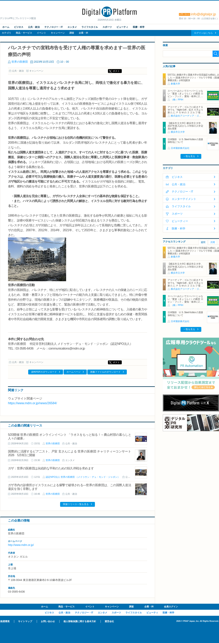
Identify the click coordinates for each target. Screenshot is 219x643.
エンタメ (72, 27)
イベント (41, 33)
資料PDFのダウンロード (44, 372)
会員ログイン (171, 606)
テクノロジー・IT (53, 27)
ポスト (116, 71)
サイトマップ (25, 621)
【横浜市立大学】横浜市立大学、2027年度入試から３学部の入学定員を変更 (185, 126)
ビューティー (180, 221)
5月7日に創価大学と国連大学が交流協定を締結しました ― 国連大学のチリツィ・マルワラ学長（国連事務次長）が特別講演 (193, 77)
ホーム (5, 27)
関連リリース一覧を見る (76, 504)
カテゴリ (6, 33)
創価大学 (175, 83)
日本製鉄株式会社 (180, 148)
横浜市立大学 (178, 132)
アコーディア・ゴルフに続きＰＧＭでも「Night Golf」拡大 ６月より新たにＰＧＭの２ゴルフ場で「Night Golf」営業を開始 (185, 111)
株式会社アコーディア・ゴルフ (187, 115)
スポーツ (107, 27)
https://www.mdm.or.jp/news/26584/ (32, 403)
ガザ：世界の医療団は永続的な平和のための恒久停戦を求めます (51, 468)
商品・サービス (24, 33)
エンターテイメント (184, 198)
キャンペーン (58, 33)
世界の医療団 (19, 61)
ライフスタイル (89, 27)
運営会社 (109, 621)
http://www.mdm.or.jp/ (21, 544)
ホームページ (74, 372)
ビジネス (18, 27)
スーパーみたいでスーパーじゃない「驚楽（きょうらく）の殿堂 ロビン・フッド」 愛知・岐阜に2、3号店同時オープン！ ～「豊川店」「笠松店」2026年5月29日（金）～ (185, 97)
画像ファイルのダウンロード (105, 372)
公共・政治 (34, 27)
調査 (71, 33)
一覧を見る (189, 156)
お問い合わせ (48, 621)
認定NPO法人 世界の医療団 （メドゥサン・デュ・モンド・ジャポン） (83, 477)
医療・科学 (139, 27)
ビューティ (122, 27)
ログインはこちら (203, 33)
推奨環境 (5, 621)
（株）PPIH (177, 99)
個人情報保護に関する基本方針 (79, 621)
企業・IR (83, 33)
